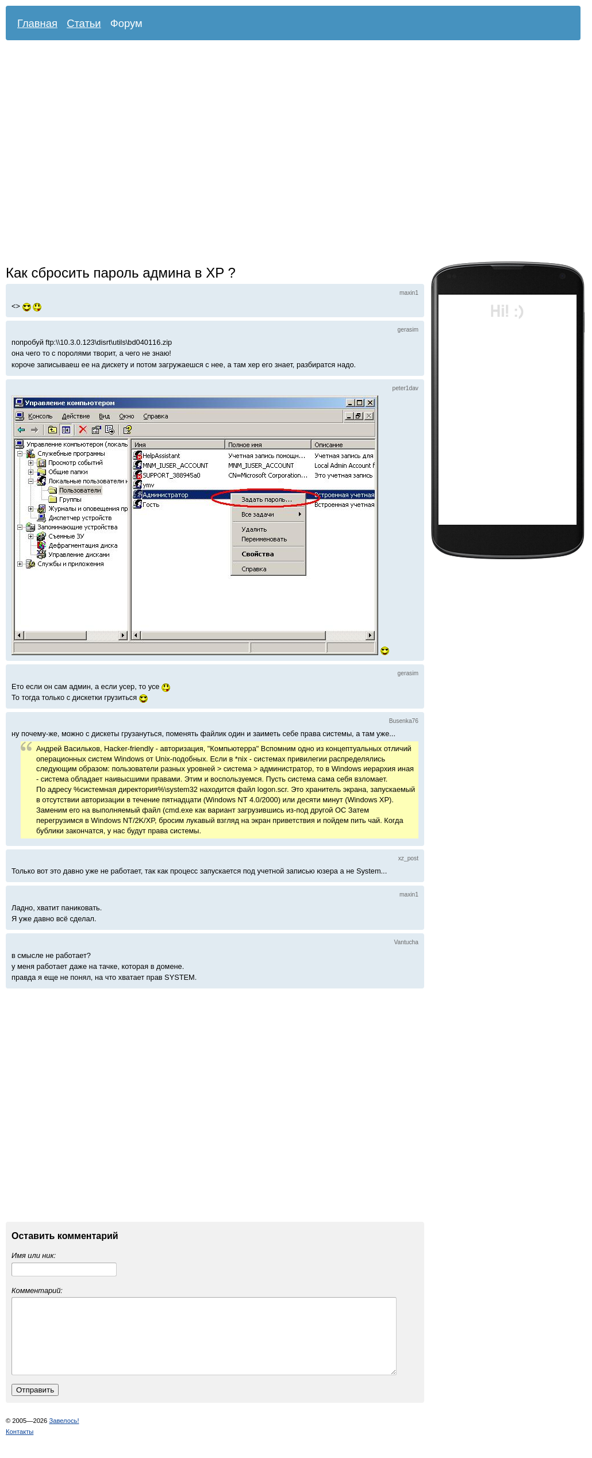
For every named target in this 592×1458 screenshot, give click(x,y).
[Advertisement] (108, 153)
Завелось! (64, 1434)
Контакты (19, 1445)
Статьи (84, 23)
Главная (37, 23)
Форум (126, 23)
